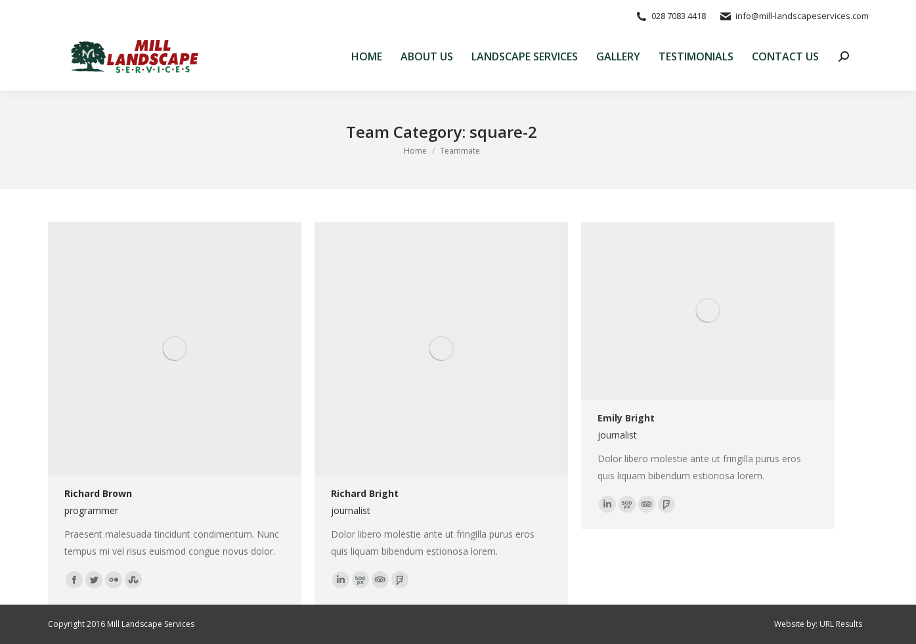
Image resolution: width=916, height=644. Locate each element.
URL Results (840, 624)
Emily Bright (626, 418)
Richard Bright (365, 493)
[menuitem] (366, 56)
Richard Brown (98, 493)
